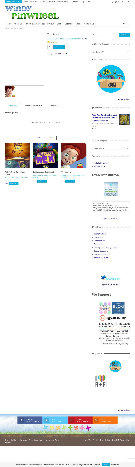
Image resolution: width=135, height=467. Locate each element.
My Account (121, 440)
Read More (115, 464)
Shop (82, 2)
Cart (128, 440)
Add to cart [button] (13, 183)
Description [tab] (13, 106)
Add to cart (59, 47)
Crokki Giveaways (101, 251)
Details (84, 39)
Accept (106, 465)
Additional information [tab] (33, 106)
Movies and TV (61, 54)
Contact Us (89, 24)
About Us (33, 2)
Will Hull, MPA (99, 166)
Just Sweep (98, 237)
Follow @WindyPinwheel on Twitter (111, 276)
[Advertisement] (115, 381)
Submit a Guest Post (47, 2)
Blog (66, 2)
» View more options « (111, 218)
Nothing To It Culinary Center (105, 248)
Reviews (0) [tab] (54, 106)
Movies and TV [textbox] (110, 52)
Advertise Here (124, 99)
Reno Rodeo (98, 244)
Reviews (60, 2)
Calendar (74, 2)
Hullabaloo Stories (101, 163)
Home (26, 2)
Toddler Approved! (101, 258)
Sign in (115, 2)
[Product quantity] (50, 47)
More (88, 2)
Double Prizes (99, 241)
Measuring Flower (101, 254)
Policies (95, 440)
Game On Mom (100, 234)
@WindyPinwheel (111, 284)
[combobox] (111, 51)
